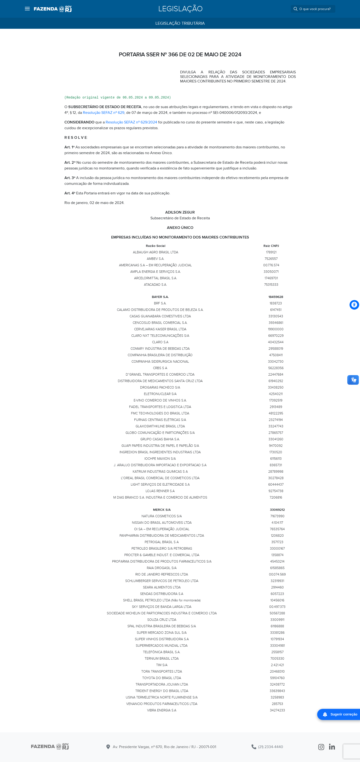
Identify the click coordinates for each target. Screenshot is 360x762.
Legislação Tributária (180, 23)
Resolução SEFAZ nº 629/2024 (131, 122)
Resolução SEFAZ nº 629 (103, 112)
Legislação (180, 8)
